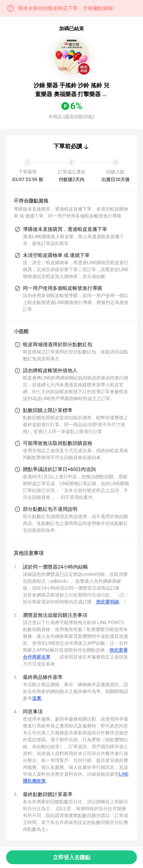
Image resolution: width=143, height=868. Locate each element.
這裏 (36, 698)
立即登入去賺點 (71, 857)
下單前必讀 (67, 146)
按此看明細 (107, 602)
